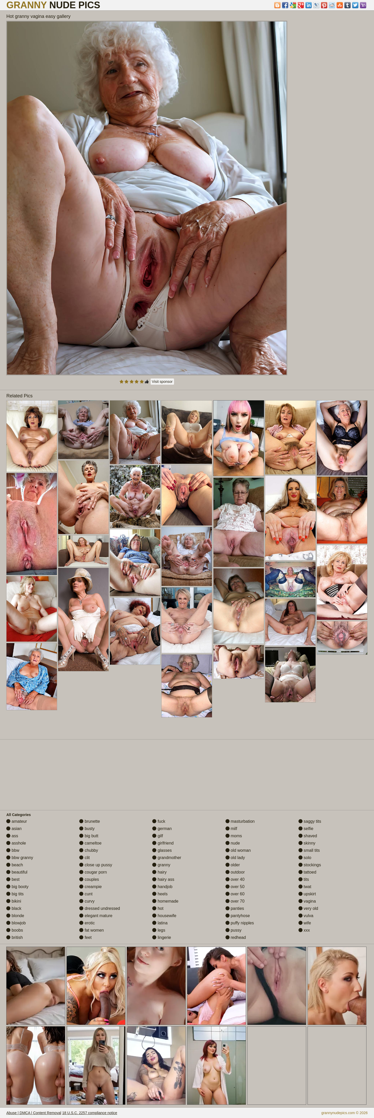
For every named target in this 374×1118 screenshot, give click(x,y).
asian (14, 828)
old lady (235, 857)
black (13, 908)
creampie (90, 886)
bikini (13, 901)
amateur (16, 821)
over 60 (235, 894)
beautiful (16, 872)
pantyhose (237, 915)
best (12, 879)
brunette (89, 821)
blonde (15, 915)
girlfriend (162, 843)
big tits (15, 894)
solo (304, 857)
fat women (91, 930)
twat (304, 886)
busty (87, 828)
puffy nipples (239, 923)
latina (160, 923)
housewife (164, 915)
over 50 (235, 886)
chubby (88, 850)
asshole (16, 843)
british (14, 937)
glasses (162, 850)
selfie (305, 828)
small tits (309, 850)
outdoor (235, 872)
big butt (88, 836)
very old (308, 908)
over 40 (235, 879)
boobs (14, 930)
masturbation (240, 821)
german (162, 828)
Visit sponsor (162, 381)
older (232, 865)
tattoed (307, 872)
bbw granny (19, 857)
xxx (304, 930)
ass (12, 836)
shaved (307, 836)
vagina (307, 901)
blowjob (16, 923)
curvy (87, 901)
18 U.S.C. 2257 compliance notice (89, 1113)
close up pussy (95, 865)
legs (158, 930)
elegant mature (95, 915)
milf (231, 828)
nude (232, 843)
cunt (85, 894)
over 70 (235, 901)
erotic (87, 923)
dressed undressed (99, 908)
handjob (162, 886)
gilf (157, 836)
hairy (159, 872)
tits (303, 879)
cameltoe (90, 843)
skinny (307, 843)
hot (157, 908)
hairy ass (163, 879)
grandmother (166, 857)
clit (84, 857)
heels (160, 894)
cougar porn (93, 872)
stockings (309, 865)
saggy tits (309, 821)
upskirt (307, 894)
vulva (305, 915)
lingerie (161, 937)
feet (85, 937)
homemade (165, 901)
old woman (238, 850)
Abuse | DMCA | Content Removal (33, 1113)
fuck (158, 821)
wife (304, 923)
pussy (233, 930)
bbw (12, 850)
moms (233, 836)
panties (234, 908)
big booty (17, 886)
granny (161, 865)
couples (89, 879)
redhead (235, 937)
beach (14, 865)
